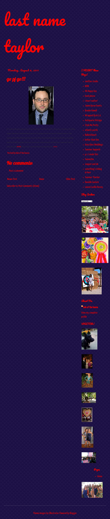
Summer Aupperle (92, 149)
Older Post (70, 179)
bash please (90, 96)
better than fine (92, 140)
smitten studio (91, 81)
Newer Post (12, 179)
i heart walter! (91, 101)
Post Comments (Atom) (29, 186)
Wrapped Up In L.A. (93, 115)
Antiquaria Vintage (93, 120)
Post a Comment (16, 171)
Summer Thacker (92, 177)
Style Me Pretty (91, 125)
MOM (87, 86)
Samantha (89, 159)
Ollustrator (54, 513)
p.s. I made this (91, 154)
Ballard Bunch (90, 135)
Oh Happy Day (91, 91)
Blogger (73, 513)
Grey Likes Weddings (94, 144)
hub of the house (90, 307)
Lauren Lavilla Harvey (94, 187)
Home (41, 179)
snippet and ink (91, 164)
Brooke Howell (91, 110)
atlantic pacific (91, 130)
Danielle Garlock (92, 182)
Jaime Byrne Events (93, 105)
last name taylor (34, 32)
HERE (19, 146)
